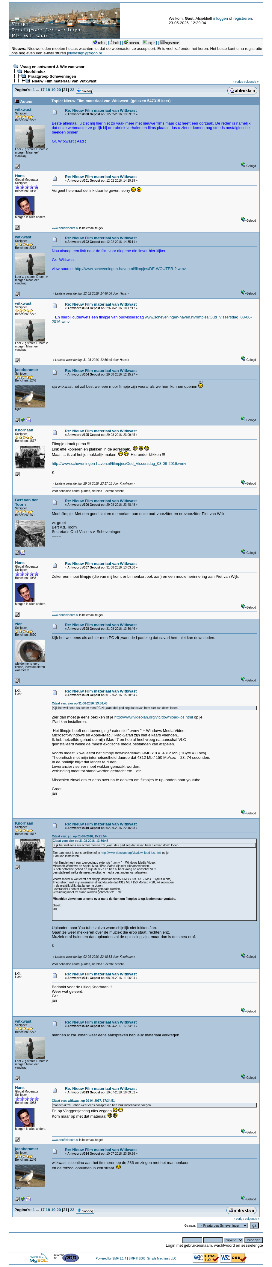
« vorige (237, 81)
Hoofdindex (35, 71)
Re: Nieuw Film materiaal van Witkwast (101, 110)
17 (42, 90)
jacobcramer (26, 369)
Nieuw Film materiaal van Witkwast (64, 81)
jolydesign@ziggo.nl (84, 53)
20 (59, 90)
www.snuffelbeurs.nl (65, 228)
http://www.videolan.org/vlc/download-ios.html (153, 717)
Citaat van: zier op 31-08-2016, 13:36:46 (80, 703)
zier (18, 624)
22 (72, 90)
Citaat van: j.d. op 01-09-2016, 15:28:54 (79, 836)
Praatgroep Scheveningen (52, 76)
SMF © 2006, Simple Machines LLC (152, 1258)
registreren (242, 18)
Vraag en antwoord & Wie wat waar (52, 67)
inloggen (220, 18)
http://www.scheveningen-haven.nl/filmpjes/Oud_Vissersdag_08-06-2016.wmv (119, 463)
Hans (20, 176)
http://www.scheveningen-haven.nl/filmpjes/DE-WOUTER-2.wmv (130, 268)
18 (48, 90)
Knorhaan (24, 430)
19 (53, 90)
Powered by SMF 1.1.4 (111, 1258)
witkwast (23, 109)
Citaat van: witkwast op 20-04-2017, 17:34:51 (83, 1100)
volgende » (251, 81)
